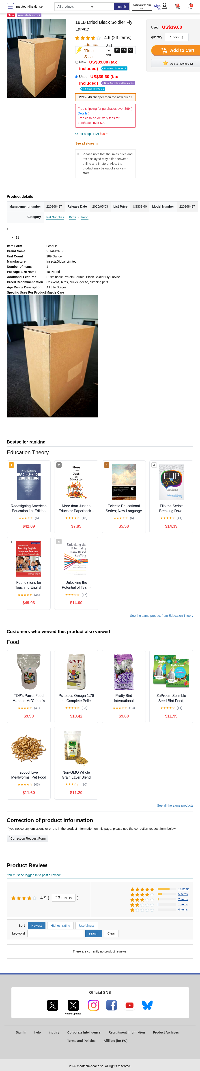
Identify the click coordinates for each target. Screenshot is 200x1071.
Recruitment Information (126, 1032)
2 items (183, 899)
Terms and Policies (81, 1040)
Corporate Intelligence (84, 1032)
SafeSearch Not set (142, 6)
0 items (183, 909)
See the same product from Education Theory (161, 615)
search (121, 7)
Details (82, 113)
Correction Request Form (27, 838)
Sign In (157, 7)
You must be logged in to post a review (33, 875)
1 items (183, 904)
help (37, 1032)
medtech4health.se (29, 6)
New (103, 65)
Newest (36, 925)
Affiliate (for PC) (116, 1040)
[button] (190, 6)
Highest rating (60, 925)
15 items (183, 889)
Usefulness (87, 925)
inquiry (54, 1032)
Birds (72, 217)
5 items (183, 894)
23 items (63, 897)
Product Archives (166, 1032)
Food (84, 217)
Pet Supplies (55, 217)
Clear (111, 933)
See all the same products (175, 805)
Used (107, 82)
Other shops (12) (91, 134)
